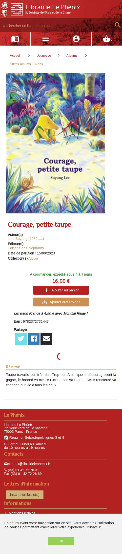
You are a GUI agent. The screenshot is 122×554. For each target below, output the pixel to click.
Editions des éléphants (26, 248)
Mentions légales (22, 513)
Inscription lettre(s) (25, 495)
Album (33, 258)
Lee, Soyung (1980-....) (26, 239)
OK (61, 541)
